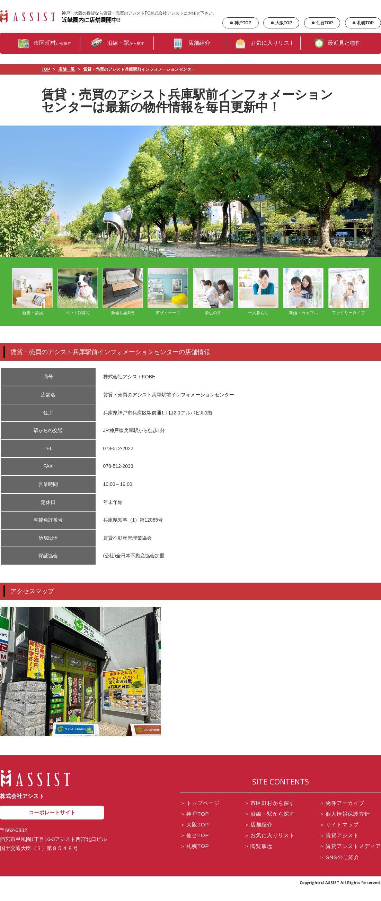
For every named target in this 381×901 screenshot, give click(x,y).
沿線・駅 (117, 43)
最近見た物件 (337, 43)
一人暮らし (258, 291)
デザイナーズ (168, 291)
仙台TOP (322, 22)
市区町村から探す (269, 803)
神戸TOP (240, 22)
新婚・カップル (303, 291)
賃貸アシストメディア (350, 846)
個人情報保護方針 (344, 814)
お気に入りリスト (264, 43)
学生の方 (213, 291)
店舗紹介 (190, 43)
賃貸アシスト (339, 835)
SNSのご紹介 (339, 857)
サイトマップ (339, 824)
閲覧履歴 (258, 846)
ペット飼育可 (77, 291)
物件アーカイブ (341, 803)
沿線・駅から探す (269, 814)
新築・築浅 (32, 291)
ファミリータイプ (348, 291)
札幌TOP (363, 22)
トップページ (200, 803)
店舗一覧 (66, 69)
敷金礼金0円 (123, 291)
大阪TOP (281, 22)
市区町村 (43, 43)
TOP (46, 69)
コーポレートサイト (52, 812)
